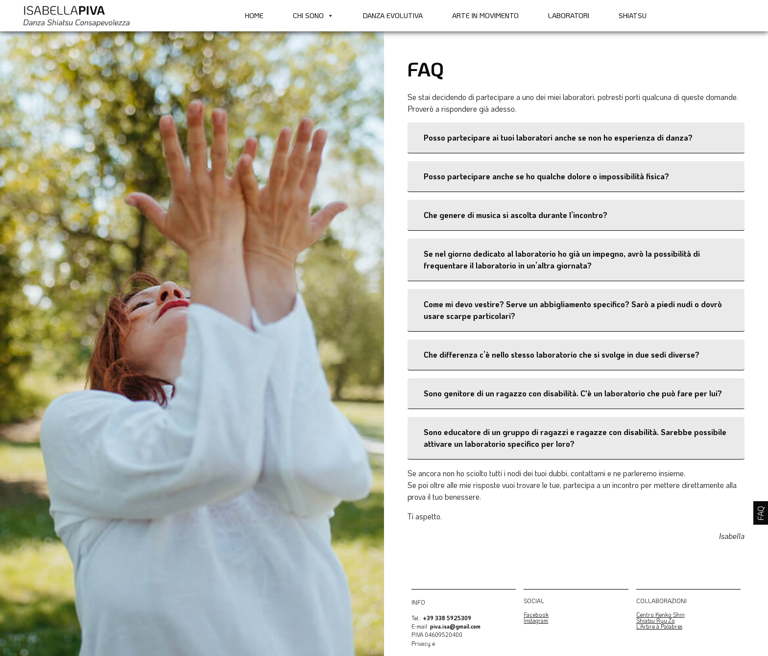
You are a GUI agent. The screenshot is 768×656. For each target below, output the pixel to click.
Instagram (536, 620)
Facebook (536, 614)
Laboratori (568, 15)
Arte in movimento (485, 15)
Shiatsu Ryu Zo (655, 620)
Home (254, 15)
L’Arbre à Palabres (659, 626)
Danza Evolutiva (393, 15)
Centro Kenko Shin (660, 614)
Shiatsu (633, 15)
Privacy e (423, 643)
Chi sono (313, 15)
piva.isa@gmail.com (455, 626)
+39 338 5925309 (447, 618)
